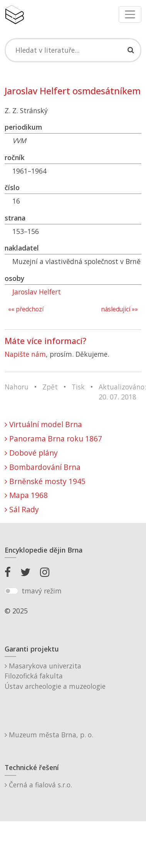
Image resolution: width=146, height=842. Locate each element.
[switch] (11, 591)
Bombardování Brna (43, 467)
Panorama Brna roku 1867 (53, 438)
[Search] (73, 50)
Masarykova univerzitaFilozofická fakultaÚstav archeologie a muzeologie (55, 676)
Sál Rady (22, 509)
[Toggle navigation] (130, 14)
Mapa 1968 (26, 495)
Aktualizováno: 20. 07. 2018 (122, 391)
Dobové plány (31, 453)
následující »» (119, 309)
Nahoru (17, 386)
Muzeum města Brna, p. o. (49, 734)
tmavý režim (42, 590)
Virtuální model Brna (43, 424)
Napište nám (25, 354)
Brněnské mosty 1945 (45, 481)
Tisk (78, 386)
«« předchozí (26, 309)
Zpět (50, 386)
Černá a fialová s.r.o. (38, 784)
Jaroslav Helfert (36, 291)
